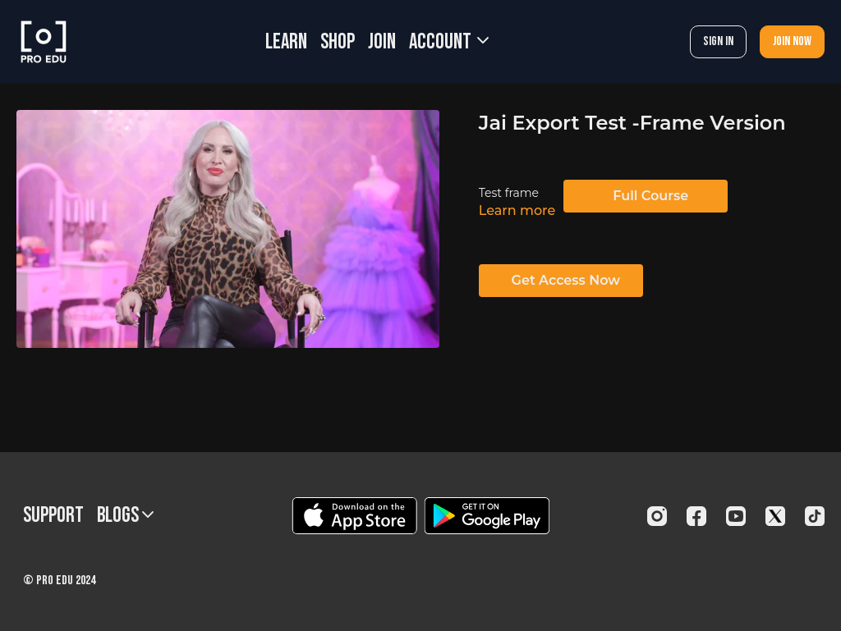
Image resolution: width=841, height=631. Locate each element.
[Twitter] (775, 516)
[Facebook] (696, 516)
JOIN (382, 42)
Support (53, 515)
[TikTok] (815, 516)
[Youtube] (736, 516)
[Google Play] (487, 515)
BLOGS (125, 515)
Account (449, 42)
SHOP (337, 42)
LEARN (286, 42)
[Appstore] (354, 515)
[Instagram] (657, 516)
